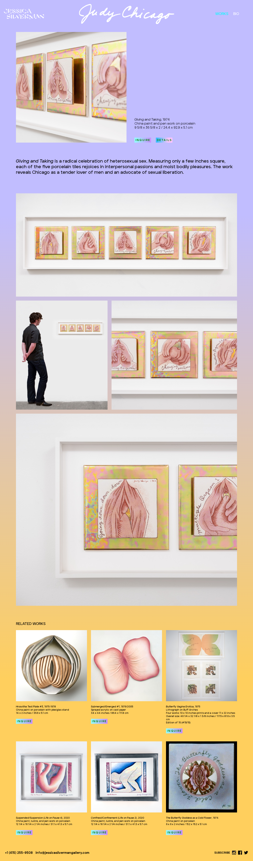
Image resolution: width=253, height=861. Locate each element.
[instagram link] (234, 853)
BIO (236, 14)
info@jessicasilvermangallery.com (62, 852)
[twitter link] (246, 853)
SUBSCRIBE (222, 852)
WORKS (221, 14)
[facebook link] (240, 853)
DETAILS (164, 140)
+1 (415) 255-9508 (19, 852)
